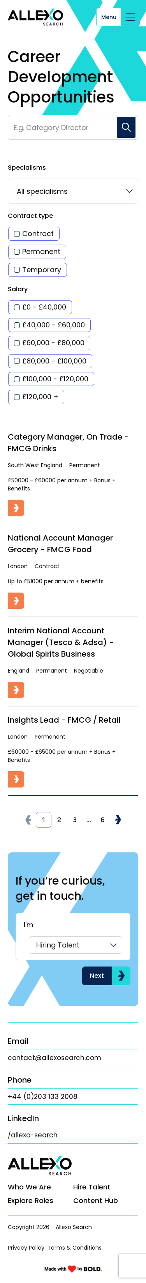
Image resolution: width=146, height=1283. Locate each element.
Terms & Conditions (74, 1248)
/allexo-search (33, 1135)
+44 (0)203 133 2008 (42, 1096)
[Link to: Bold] (73, 1269)
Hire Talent (92, 1187)
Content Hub (95, 1200)
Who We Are (29, 1187)
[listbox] (73, 191)
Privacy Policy (26, 1248)
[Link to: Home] (35, 17)
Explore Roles (30, 1200)
